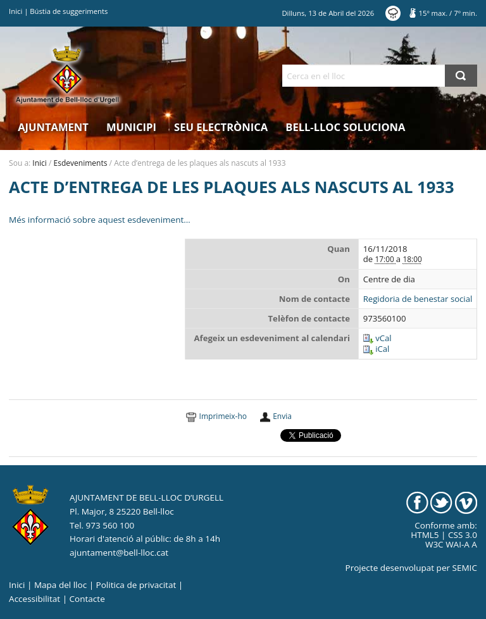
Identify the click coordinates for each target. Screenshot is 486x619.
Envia (282, 416)
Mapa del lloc (60, 585)
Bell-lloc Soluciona (345, 127)
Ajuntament (53, 127)
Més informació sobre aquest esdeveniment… (99, 219)
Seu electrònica (221, 127)
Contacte (87, 598)
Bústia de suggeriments (69, 11)
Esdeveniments (81, 163)
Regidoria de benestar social (418, 299)
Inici (15, 11)
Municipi (131, 127)
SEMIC (464, 567)
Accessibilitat (34, 598)
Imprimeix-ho (223, 416)
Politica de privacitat (136, 585)
